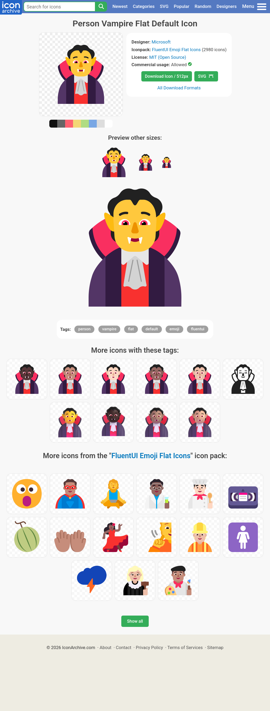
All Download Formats (179, 87)
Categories (144, 6)
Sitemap (215, 647)
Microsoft (161, 42)
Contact (123, 647)
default (152, 329)
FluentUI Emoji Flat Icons (176, 49)
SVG (164, 6)
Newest (119, 6)
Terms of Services (185, 647)
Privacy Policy (149, 647)
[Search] (101, 7)
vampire (109, 329)
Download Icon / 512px (166, 76)
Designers (226, 6)
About (106, 647)
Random (203, 6)
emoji (174, 329)
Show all (135, 621)
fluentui (197, 329)
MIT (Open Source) (167, 57)
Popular (181, 6)
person (84, 329)
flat (131, 329)
